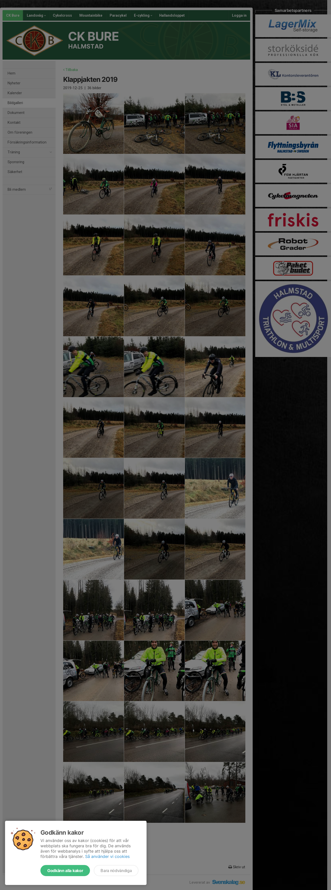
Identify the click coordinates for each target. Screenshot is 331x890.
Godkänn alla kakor (65, 870)
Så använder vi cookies (107, 856)
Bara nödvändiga (116, 870)
